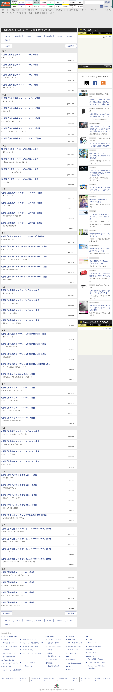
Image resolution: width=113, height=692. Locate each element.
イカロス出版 (70, 636)
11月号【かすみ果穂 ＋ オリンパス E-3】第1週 (20, 128)
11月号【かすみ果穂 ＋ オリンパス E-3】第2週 (20, 118)
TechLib (70, 669)
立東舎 (50, 650)
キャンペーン (53, 13)
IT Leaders (6, 650)
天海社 (90, 639)
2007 (49, 36)
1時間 (82, 33)
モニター (84, 10)
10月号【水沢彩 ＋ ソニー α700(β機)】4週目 (19, 149)
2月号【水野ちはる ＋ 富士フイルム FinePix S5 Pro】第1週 (26, 559)
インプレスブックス (28, 662)
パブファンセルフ (93, 653)
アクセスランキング (90, 30)
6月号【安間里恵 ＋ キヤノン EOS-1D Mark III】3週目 (23, 344)
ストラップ (10, 13)
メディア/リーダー (60, 10)
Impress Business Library (30, 646)
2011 (7, 36)
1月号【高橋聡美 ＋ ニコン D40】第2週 (17, 592)
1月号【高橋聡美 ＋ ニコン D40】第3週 (17, 582)
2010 (17, 36)
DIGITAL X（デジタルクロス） (32, 653)
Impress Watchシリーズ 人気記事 (95, 322)
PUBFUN (89, 650)
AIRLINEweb (72, 639)
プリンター (94, 10)
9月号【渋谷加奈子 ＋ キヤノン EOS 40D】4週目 (21, 193)
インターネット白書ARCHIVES (12, 670)
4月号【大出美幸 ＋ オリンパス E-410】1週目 (20, 461)
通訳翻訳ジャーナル (74, 646)
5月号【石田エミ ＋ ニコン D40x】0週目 (18, 418)
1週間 (99, 33)
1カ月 (108, 33)
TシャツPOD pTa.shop (95, 659)
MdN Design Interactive (75, 663)
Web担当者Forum (8, 643)
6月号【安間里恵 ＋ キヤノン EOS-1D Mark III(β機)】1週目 (25, 364)
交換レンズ (15, 10)
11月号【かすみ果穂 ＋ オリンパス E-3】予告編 (21, 138)
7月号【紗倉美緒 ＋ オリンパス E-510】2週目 (20, 310)
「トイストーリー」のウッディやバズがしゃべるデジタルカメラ (99, 190)
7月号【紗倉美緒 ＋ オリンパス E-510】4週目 (20, 290)
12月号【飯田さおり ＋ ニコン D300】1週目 (19, 85)
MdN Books (71, 659)
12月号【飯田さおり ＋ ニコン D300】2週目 (19, 75)
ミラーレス (5, 10)
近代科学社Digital (53, 666)
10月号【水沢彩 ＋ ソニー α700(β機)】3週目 (19, 159)
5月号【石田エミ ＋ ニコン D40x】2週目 (18, 398)
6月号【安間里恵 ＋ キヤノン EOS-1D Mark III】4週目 (23, 334)
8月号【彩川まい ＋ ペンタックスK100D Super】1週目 (24, 277)
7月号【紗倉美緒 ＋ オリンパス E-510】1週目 (20, 320)
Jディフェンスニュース (75, 643)
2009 (28, 36)
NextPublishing (27, 666)
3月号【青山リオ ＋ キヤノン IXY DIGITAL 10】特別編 (23, 515)
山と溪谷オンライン (54, 656)
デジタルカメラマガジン (10, 663)
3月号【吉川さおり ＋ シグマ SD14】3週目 (19, 485)
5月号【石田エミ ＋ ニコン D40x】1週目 (18, 408)
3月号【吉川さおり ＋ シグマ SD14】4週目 (19, 475)
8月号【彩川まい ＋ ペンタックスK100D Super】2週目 (24, 267)
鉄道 (30, 13)
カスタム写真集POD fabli (96, 662)
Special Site (87, 66)
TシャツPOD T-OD (54, 646)
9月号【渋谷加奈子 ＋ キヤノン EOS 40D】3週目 (21, 203)
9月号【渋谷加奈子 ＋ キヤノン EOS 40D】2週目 (21, 213)
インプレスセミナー (28, 650)
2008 (38, 36)
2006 (59, 36)
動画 (43, 13)
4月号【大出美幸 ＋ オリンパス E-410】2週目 (20, 451)
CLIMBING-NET (53, 659)
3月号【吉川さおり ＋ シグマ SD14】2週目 (19, 495)
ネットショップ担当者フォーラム (32, 643)
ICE (87, 636)
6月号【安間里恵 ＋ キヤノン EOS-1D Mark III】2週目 (23, 354)
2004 (7, 40)
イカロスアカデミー (74, 653)
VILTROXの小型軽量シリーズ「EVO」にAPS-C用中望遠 (99, 216)
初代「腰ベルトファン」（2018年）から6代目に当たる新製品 (99, 155)
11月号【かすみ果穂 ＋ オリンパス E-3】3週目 (20, 108)
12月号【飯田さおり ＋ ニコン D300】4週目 (19, 55)
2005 (69, 36)
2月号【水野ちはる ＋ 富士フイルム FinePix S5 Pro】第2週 (26, 549)
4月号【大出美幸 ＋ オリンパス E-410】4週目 (20, 431)
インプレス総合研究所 (10, 646)
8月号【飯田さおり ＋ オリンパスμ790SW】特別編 (22, 236)
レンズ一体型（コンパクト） (31, 10)
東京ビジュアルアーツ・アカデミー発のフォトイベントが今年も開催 (99, 308)
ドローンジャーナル (9, 653)
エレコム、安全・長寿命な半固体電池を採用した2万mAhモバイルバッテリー (99, 173)
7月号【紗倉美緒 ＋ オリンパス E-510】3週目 (20, 300)
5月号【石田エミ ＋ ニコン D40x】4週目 (18, 374)
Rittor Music (50, 636)
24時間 (91, 33)
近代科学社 (49, 663)
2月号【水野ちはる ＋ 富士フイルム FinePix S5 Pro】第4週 (26, 529)
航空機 (37, 13)
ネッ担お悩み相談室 (9, 657)
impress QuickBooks (94, 646)
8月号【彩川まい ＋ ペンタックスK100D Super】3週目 (24, 257)
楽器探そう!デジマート (55, 643)
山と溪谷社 (49, 653)
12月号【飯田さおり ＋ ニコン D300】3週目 (19, 65)
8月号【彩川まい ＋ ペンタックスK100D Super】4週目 (24, 246)
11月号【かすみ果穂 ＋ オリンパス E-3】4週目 (20, 98)
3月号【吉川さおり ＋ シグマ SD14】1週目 (19, 505)
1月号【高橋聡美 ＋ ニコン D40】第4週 (17, 572)
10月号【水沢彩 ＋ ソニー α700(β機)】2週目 (19, 169)
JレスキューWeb (73, 650)
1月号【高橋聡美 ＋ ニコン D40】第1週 (17, 602)
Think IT (5, 639)
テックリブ (69, 666)
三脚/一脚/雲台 (74, 10)
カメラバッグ (47, 10)
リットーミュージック (55, 639)
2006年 (7, 46)
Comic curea (92, 643)
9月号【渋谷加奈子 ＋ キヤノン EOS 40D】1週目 (21, 223)
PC (3, 13)
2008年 (70, 46)
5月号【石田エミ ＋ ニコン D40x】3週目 (18, 388)
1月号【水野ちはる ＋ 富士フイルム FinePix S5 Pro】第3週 (26, 539)
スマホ (19, 13)
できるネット (7, 666)
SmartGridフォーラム (29, 639)
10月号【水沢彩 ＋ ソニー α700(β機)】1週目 (19, 179)
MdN (67, 657)
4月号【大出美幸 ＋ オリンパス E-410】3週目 (20, 441)
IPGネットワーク (91, 656)
